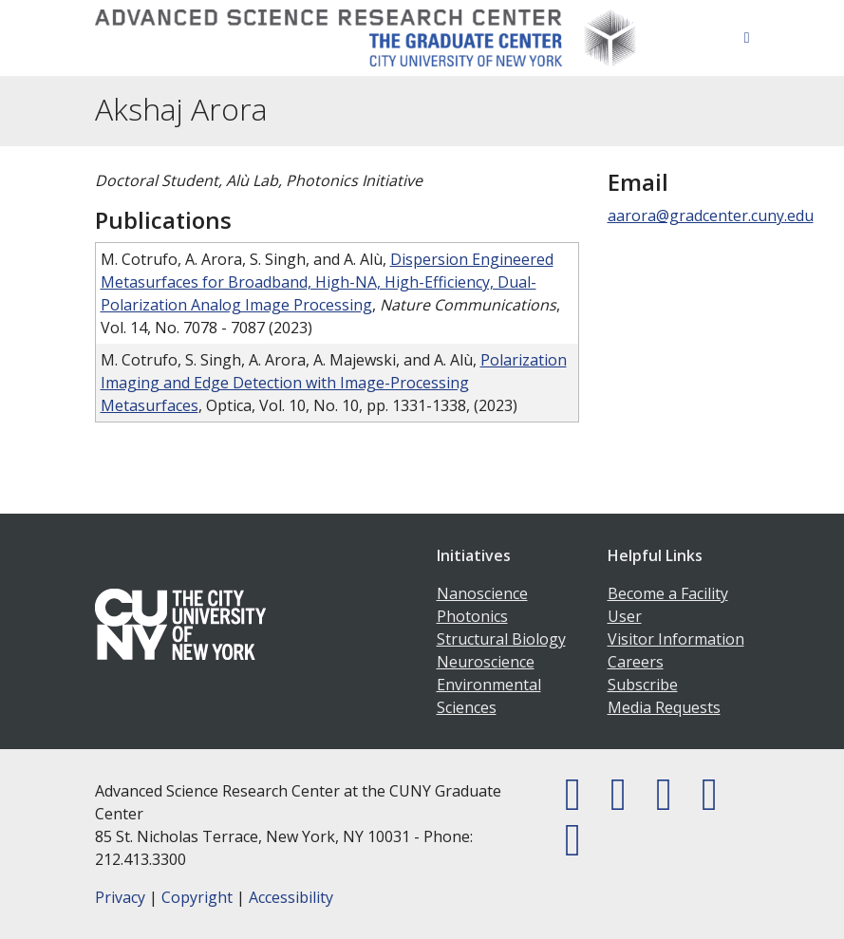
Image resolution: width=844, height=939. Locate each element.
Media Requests (664, 707)
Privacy (120, 897)
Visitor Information (676, 639)
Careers (636, 661)
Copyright (197, 897)
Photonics (472, 616)
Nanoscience (482, 593)
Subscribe (643, 684)
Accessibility (291, 897)
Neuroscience (486, 661)
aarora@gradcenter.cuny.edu (711, 215)
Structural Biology (501, 639)
